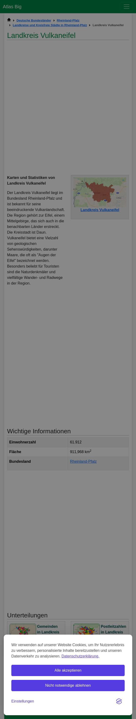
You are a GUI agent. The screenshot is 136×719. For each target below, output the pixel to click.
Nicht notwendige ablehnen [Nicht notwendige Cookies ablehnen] (68, 685)
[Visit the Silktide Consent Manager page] (119, 701)
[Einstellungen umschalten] (22, 701)
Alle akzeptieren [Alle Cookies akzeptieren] (68, 670)
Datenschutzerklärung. (80, 656)
